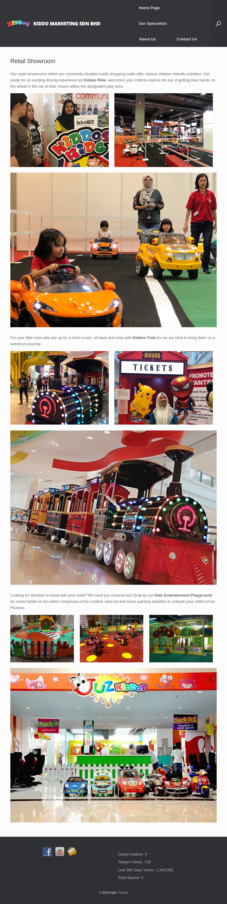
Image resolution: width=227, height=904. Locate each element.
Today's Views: (131, 862)
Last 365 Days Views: (137, 870)
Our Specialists (153, 23)
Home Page (149, 8)
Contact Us (187, 39)
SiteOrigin (109, 892)
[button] (218, 23)
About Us (147, 39)
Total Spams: (129, 877)
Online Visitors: (131, 854)
